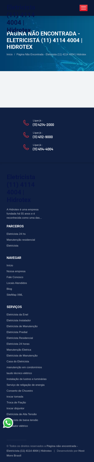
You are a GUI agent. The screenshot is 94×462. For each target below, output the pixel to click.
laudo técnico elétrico (19, 373)
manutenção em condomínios (24, 367)
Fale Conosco (15, 277)
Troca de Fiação (16, 402)
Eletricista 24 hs (16, 233)
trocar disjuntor (15, 408)
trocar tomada (15, 396)
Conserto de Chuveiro (20, 390)
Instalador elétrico (17, 425)
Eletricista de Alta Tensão (22, 414)
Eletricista (12, 245)
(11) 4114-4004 (43, 149)
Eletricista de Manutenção (22, 326)
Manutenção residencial (21, 239)
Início (10, 54)
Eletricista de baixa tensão (22, 420)
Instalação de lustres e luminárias (27, 379)
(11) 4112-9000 (43, 137)
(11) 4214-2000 (43, 124)
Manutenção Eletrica (19, 349)
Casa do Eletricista (18, 361)
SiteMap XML (15, 294)
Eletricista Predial (17, 332)
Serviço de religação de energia (26, 384)
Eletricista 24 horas (18, 343)
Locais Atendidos (17, 283)
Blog (9, 288)
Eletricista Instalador (19, 320)
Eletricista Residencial (20, 338)
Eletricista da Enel (17, 314)
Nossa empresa (16, 271)
